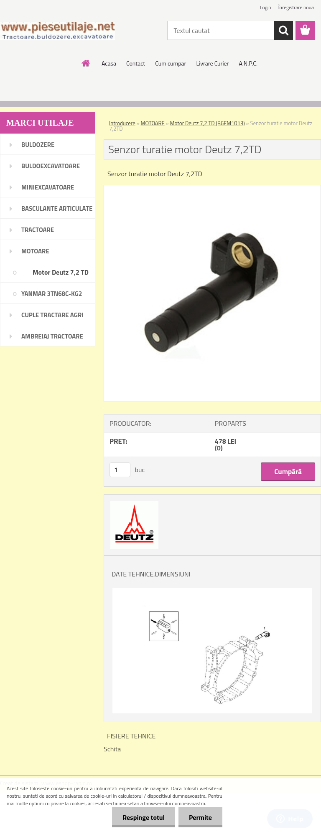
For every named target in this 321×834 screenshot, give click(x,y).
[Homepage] (86, 63)
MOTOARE (153, 123)
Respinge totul (143, 817)
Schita (112, 749)
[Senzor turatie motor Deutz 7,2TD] (212, 189)
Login (265, 7)
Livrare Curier (212, 63)
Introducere (122, 123)
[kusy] (120, 469)
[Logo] (57, 31)
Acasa (109, 63)
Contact (135, 63)
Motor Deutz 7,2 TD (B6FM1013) (207, 123)
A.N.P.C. (248, 63)
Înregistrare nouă (296, 7)
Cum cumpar (170, 63)
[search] (283, 30)
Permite (200, 817)
